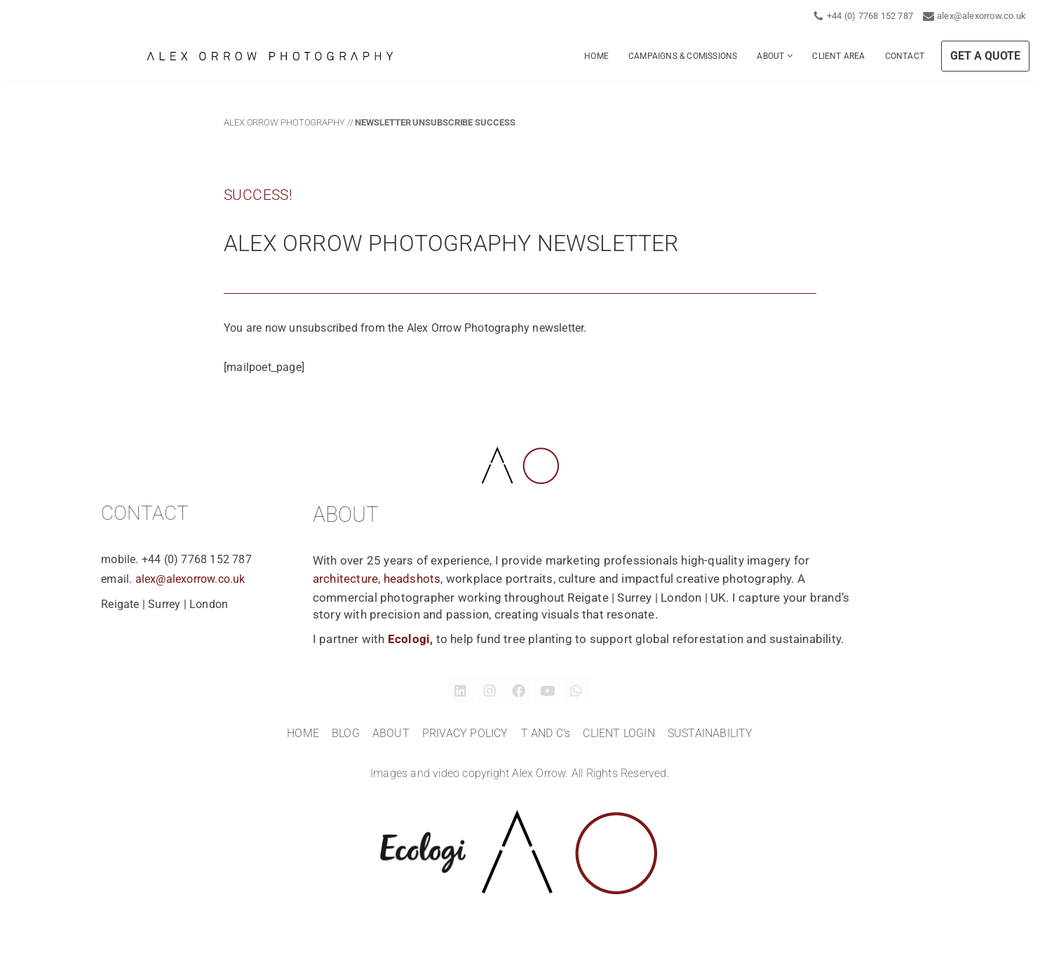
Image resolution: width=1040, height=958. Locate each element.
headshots (412, 579)
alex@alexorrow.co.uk (981, 16)
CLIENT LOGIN (618, 734)
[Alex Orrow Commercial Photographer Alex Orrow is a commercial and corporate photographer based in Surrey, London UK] (270, 56)
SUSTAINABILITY (710, 734)
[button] (790, 55)
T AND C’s (546, 734)
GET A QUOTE (985, 55)
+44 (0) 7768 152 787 (870, 16)
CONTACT (904, 56)
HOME (596, 56)
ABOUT (391, 734)
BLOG (346, 734)
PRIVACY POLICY (465, 734)
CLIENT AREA (838, 56)
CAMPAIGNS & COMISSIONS (682, 56)
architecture (345, 579)
